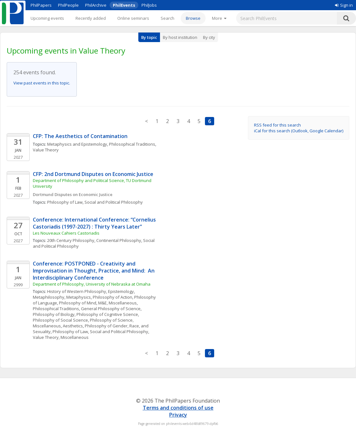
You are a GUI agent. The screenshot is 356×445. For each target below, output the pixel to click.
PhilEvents (124, 5)
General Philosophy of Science (111, 308)
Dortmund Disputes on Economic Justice (73, 194)
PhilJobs (149, 5)
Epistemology (121, 291)
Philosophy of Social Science (60, 320)
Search (167, 18)
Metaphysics (78, 297)
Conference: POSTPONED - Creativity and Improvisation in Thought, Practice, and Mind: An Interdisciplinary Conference (94, 270)
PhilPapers (41, 5)
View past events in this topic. (41, 83)
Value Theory (46, 150)
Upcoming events (47, 18)
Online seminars (133, 18)
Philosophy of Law (65, 202)
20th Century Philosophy (70, 240)
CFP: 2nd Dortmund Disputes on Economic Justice (93, 174)
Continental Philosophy (118, 240)
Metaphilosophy (48, 297)
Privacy (178, 414)
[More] (219, 18)
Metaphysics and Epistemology (77, 144)
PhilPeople (68, 5)
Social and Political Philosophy (113, 202)
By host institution (180, 37)
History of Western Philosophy (76, 291)
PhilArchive (95, 5)
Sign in (344, 5)
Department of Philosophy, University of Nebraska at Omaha (91, 284)
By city (209, 37)
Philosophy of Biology (54, 314)
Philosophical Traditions (132, 144)
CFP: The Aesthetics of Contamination (80, 136)
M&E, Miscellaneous (117, 303)
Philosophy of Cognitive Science (107, 314)
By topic (149, 37)
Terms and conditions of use (178, 407)
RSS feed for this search (277, 125)
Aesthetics (73, 326)
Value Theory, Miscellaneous (61, 337)
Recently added (91, 18)
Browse (193, 18)
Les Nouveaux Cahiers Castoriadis (66, 233)
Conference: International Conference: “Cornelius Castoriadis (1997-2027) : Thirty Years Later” (95, 223)
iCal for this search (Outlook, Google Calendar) (298, 131)
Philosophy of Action (112, 297)
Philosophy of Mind (77, 303)
